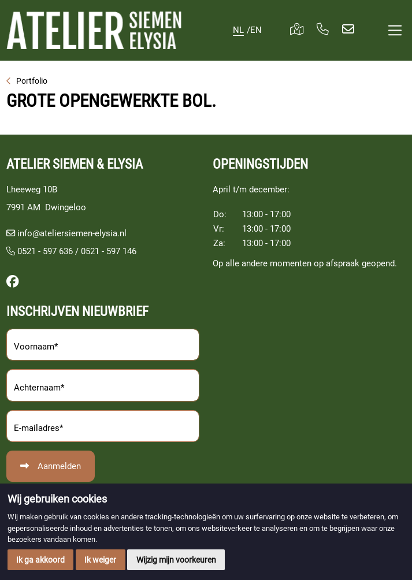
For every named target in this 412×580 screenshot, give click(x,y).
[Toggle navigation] (394, 30)
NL (238, 30)
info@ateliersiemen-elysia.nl (72, 233)
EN (256, 30)
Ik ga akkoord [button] (40, 559)
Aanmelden (59, 466)
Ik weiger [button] (100, 559)
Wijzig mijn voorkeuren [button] (176, 559)
